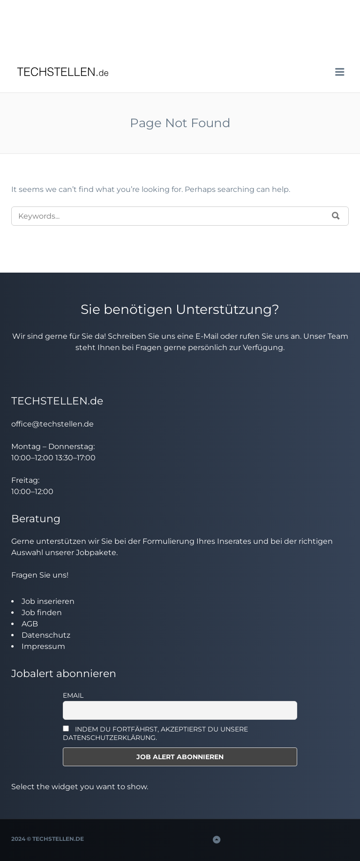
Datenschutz (46, 635)
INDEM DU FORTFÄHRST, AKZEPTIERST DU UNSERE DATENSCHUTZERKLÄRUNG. (155, 733)
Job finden (42, 612)
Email (73, 695)
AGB (30, 623)
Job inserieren (48, 601)
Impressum (43, 646)
